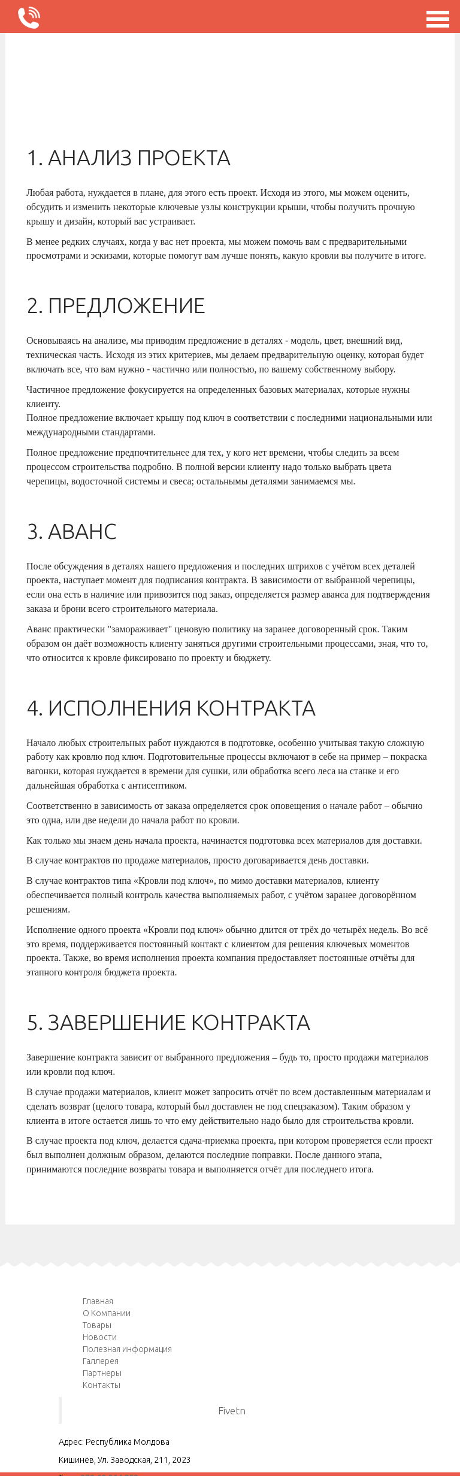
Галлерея (101, 1361)
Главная (98, 1301)
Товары (97, 1325)
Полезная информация (127, 1349)
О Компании (107, 1313)
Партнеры (102, 1373)
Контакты (101, 1385)
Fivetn (232, 1410)
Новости (100, 1337)
